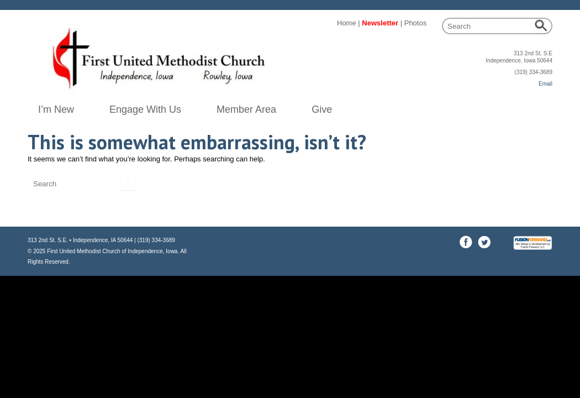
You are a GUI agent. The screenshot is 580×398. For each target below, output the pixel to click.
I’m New (56, 109)
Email (545, 84)
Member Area (246, 109)
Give (322, 109)
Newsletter (380, 23)
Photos (415, 23)
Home (346, 23)
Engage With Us (145, 109)
